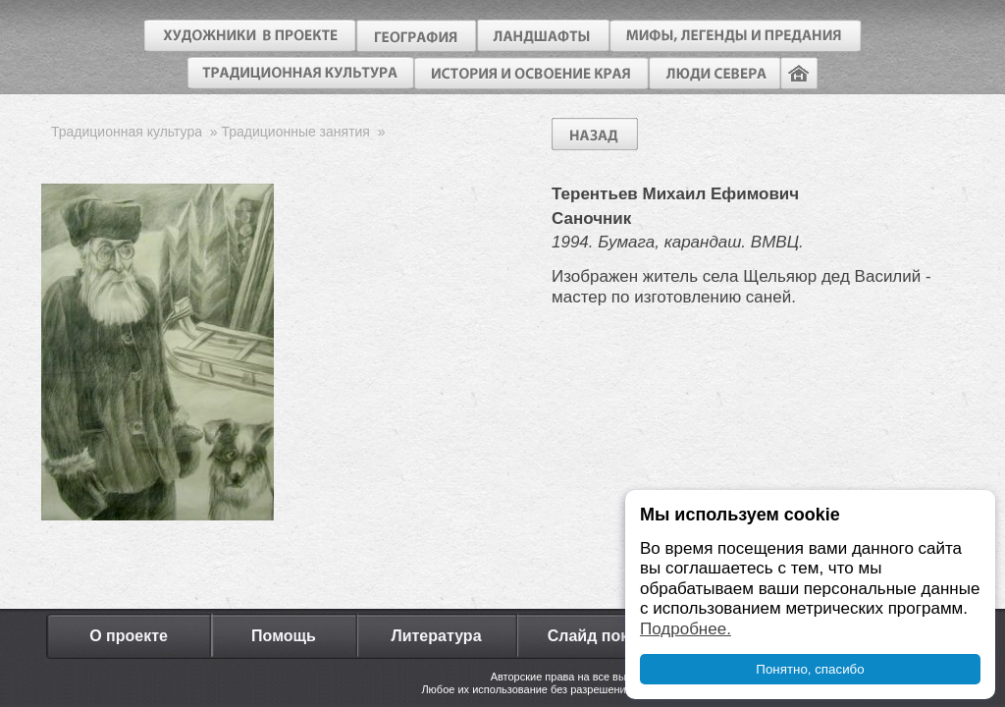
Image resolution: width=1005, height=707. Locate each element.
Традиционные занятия (295, 131)
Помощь (283, 635)
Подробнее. (685, 629)
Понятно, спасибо (810, 669)
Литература (436, 635)
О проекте (128, 635)
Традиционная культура (126, 131)
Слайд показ (597, 635)
